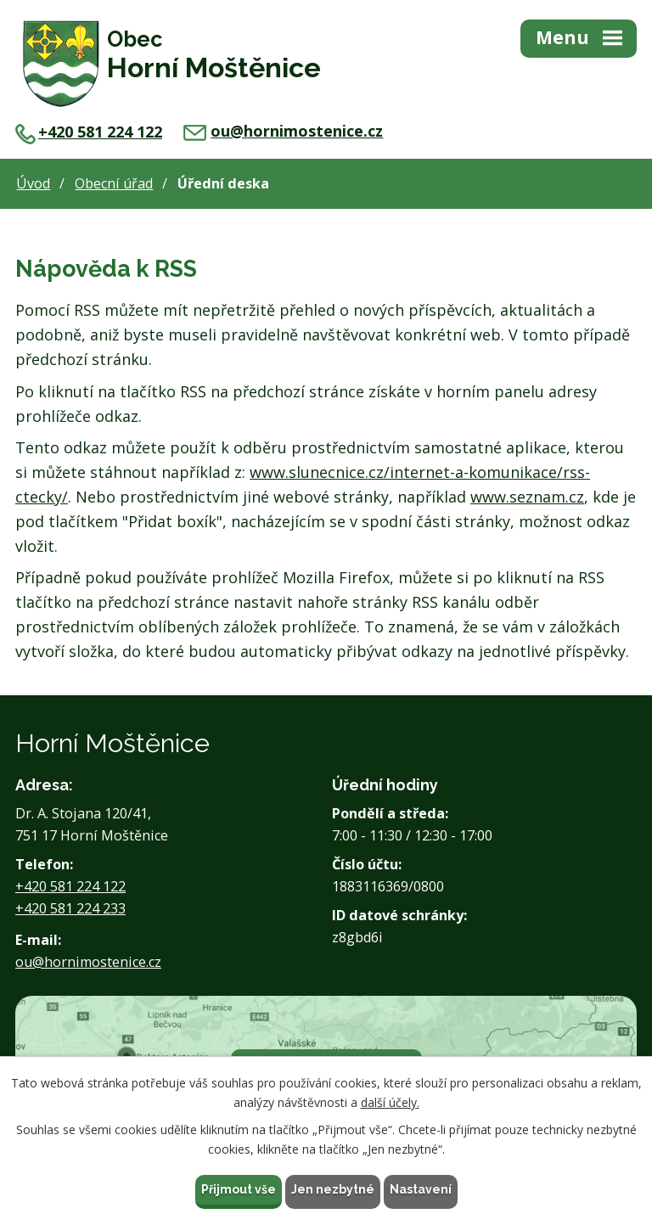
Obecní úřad (114, 183)
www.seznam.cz (527, 496)
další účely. (390, 1102)
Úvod (33, 183)
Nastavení (421, 1189)
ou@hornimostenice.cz (283, 131)
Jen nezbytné (332, 1189)
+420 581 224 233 (70, 908)
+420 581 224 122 (88, 131)
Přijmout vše (238, 1189)
